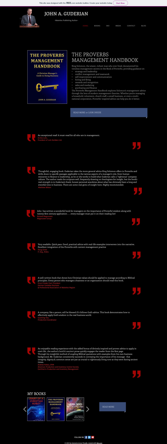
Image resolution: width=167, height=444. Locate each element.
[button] (36, 409)
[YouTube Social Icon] (92, 437)
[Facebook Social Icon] (86, 437)
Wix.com (99, 443)
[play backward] (25, 409)
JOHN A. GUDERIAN (66, 13)
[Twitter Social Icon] (89, 437)
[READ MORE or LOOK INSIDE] (103, 112)
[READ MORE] (114, 406)
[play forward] (88, 409)
